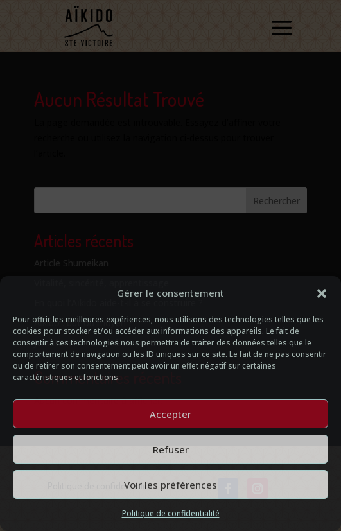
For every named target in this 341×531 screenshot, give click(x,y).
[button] (321, 293)
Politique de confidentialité (171, 513)
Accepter (170, 414)
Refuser (171, 449)
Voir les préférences (170, 484)
